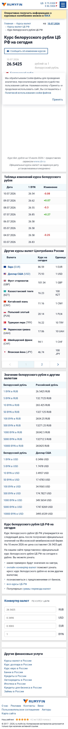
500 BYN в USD (12, 493)
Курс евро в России (16, 668)
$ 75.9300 (50, 3)
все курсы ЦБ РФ (17, 584)
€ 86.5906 (50, 6)
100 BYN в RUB (12, 418)
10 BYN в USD (11, 473)
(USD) (17, 273)
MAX (47, 15)
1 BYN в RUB (11, 391)
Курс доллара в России (18, 664)
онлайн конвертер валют (22, 567)
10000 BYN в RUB (13, 445)
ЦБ (42, 3)
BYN (61, 634)
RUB (61, 609)
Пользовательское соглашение (20, 709)
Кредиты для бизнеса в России (23, 687)
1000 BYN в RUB (13, 432)
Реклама (16, 705)
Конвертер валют (16, 600)
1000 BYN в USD (13, 500)
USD (61, 617)
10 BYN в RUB (11, 405)
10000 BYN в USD (13, 513)
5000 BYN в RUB (13, 439)
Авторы (46, 709)
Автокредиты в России (18, 679)
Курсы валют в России (17, 660)
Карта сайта (9, 713)
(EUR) (12, 266)
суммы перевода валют (36, 588)
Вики (41, 705)
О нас (5, 705)
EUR (61, 626)
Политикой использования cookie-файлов (28, 92)
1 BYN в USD (11, 459)
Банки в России (13, 672)
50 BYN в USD (11, 479)
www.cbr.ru (39, 161)
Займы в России (14, 691)
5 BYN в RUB (11, 398)
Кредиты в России (15, 675)
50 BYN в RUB (11, 411)
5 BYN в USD (11, 466)
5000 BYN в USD (13, 506)
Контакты (29, 705)
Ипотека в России (15, 683)
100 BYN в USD (12, 486)
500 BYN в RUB (12, 425)
